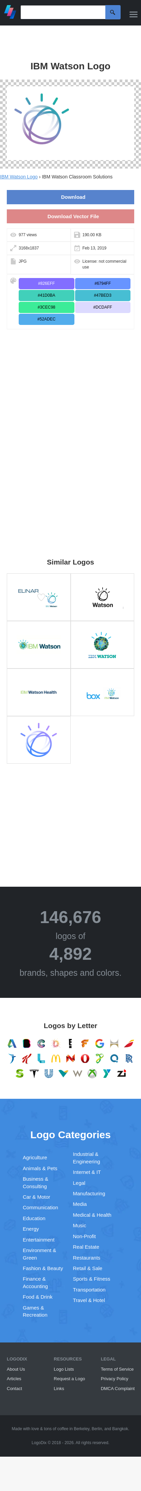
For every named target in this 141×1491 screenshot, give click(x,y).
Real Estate (86, 1247)
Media (80, 1204)
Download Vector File (73, 216)
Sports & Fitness (91, 1279)
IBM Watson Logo (19, 176)
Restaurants (87, 1258)
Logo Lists (64, 1369)
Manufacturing (89, 1193)
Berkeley (81, 1428)
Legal (79, 1183)
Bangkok (120, 1428)
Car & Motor (36, 1197)
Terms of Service (117, 1369)
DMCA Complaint (118, 1388)
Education (34, 1218)
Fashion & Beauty (43, 1268)
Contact (14, 1388)
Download (73, 197)
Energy (31, 1229)
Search (113, 12)
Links (59, 1388)
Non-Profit (84, 1236)
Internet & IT (87, 1172)
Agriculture (35, 1157)
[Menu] (133, 14)
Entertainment (38, 1240)
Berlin (97, 1428)
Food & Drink (38, 1297)
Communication (40, 1207)
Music (79, 1225)
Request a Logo (69, 1378)
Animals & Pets (40, 1168)
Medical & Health (92, 1215)
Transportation (89, 1290)
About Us (16, 1369)
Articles (14, 1378)
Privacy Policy (114, 1378)
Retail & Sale (88, 1268)
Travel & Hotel (89, 1300)
